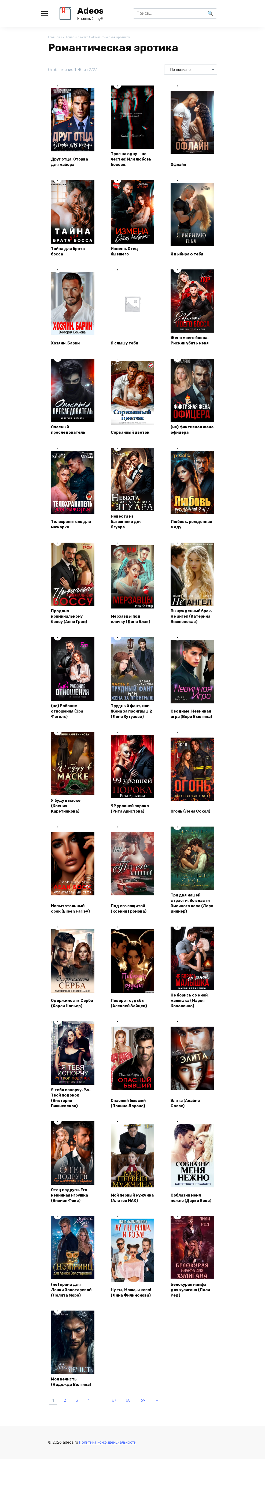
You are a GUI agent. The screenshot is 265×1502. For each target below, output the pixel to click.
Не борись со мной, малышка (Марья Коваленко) (189, 1038)
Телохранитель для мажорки (69, 534)
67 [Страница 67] (128, 1466)
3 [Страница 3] (83, 1466)
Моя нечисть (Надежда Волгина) (66, 1443)
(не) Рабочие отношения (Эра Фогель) (70, 735)
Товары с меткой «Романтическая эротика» (104, 37)
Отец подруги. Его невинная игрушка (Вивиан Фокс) (72, 1242)
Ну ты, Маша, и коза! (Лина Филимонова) (128, 1347)
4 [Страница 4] (98, 1466)
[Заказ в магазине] (190, 70)
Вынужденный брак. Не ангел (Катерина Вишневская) (188, 630)
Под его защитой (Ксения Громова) (132, 942)
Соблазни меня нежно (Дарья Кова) (189, 1245)
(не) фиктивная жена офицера (189, 438)
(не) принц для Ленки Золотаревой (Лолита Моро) (68, 1344)
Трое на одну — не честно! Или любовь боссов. (131, 159)
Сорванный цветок (125, 438)
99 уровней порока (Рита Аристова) (127, 831)
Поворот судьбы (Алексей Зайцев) (132, 1044)
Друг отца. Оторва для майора (65, 159)
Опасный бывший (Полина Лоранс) (132, 1146)
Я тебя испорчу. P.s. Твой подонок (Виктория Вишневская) (72, 1140)
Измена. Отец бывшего (127, 252)
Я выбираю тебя (190, 255)
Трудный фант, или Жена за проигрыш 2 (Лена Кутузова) (132, 732)
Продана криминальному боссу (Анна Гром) (72, 633)
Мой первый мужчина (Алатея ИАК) (132, 1245)
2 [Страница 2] (68, 1466)
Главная (54, 37)
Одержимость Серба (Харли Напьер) (68, 1041)
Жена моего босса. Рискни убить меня (188, 345)
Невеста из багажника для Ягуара (129, 531)
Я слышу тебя (127, 351)
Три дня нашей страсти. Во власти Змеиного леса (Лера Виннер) (191, 933)
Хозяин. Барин (68, 351)
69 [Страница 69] (163, 1466)
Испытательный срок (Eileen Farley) (70, 939)
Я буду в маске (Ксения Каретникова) (68, 831)
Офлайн (181, 165)
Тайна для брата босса (70, 252)
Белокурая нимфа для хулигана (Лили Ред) (192, 1347)
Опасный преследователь (71, 438)
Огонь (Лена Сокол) (185, 834)
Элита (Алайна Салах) (188, 1146)
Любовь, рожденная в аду (191, 534)
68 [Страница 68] (145, 1466)
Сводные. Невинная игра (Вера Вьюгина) (189, 735)
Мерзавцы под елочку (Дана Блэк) (128, 633)
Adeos (90, 11)
